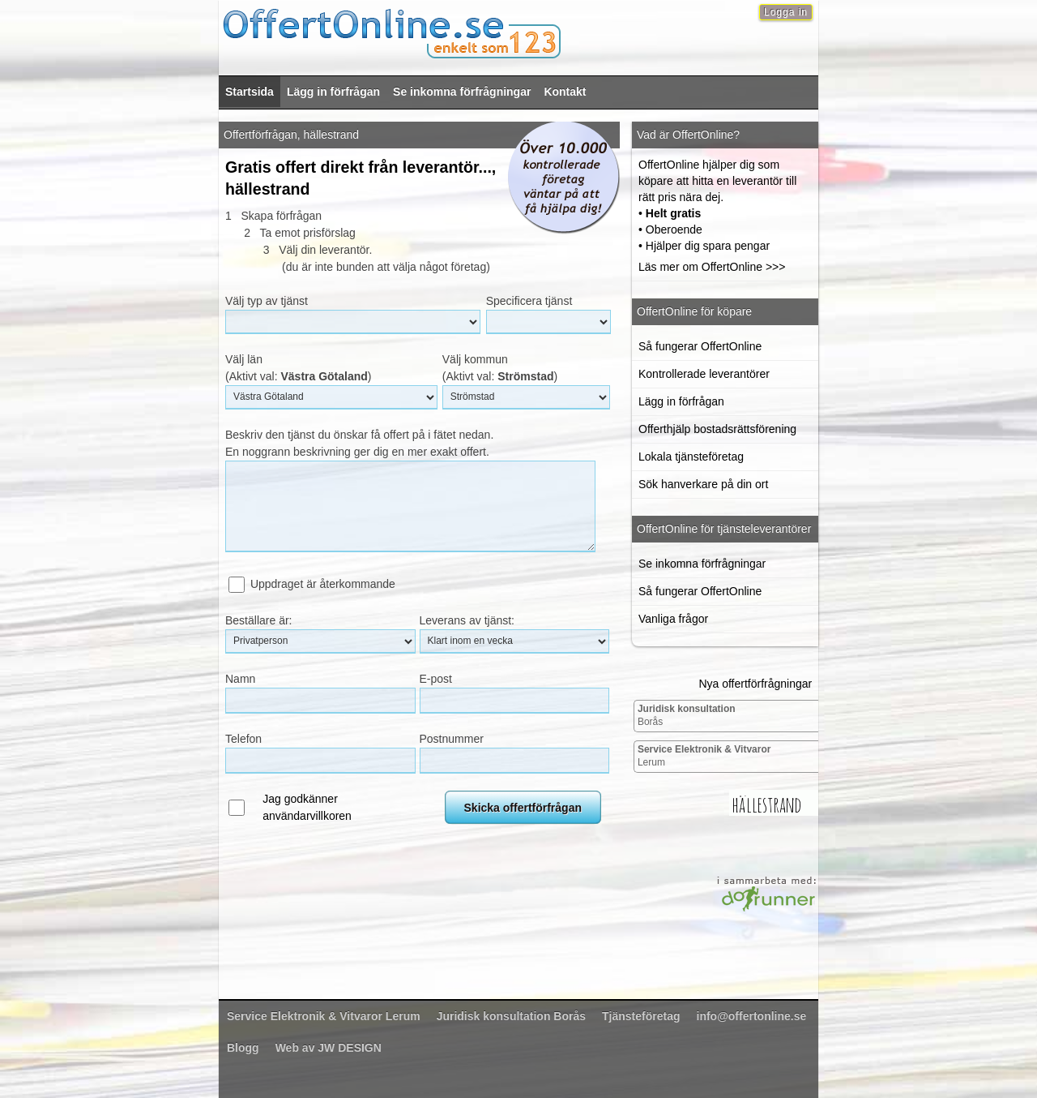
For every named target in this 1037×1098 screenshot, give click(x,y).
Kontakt (565, 91)
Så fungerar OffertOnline (700, 346)
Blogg (243, 1047)
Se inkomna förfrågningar (462, 91)
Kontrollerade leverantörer (704, 373)
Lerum (704, 756)
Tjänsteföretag (641, 1016)
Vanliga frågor (673, 618)
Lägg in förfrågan (333, 91)
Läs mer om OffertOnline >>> (711, 266)
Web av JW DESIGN (328, 1047)
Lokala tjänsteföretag (691, 456)
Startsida (249, 91)
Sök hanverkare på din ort (703, 484)
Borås (687, 715)
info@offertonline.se (752, 1016)
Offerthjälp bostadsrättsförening (717, 428)
